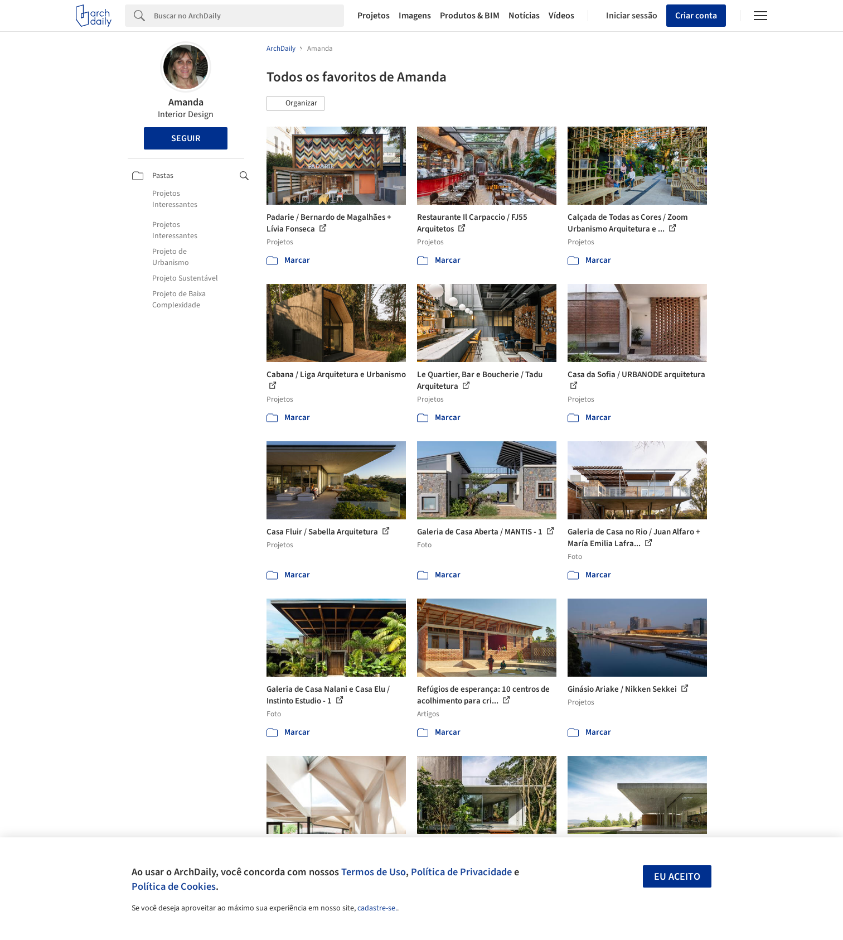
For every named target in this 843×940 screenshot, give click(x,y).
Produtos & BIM (470, 15)
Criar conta (696, 15)
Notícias (524, 15)
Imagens (415, 15)
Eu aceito (677, 877)
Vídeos (561, 15)
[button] (295, 104)
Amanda (186, 102)
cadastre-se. (377, 908)
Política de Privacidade (461, 872)
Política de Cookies (174, 886)
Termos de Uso (373, 872)
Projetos (373, 15)
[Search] (249, 15)
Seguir (185, 138)
